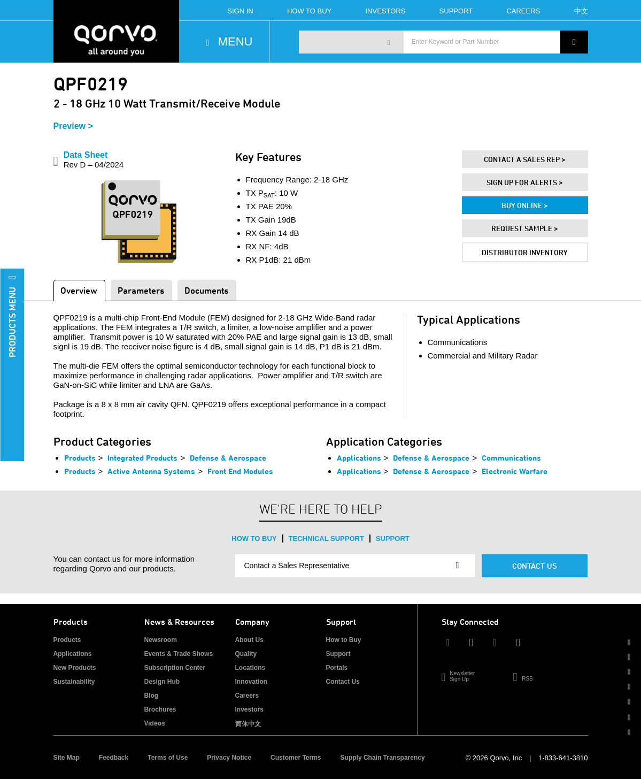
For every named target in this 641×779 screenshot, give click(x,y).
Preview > (73, 126)
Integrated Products (142, 457)
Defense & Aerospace (228, 457)
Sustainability (74, 681)
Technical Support (326, 538)
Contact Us (534, 565)
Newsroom (160, 640)
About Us (249, 640)
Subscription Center (175, 667)
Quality (246, 654)
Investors (385, 11)
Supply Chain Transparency (383, 757)
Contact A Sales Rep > (525, 159)
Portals (337, 667)
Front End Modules (240, 471)
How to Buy (253, 538)
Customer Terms (296, 757)
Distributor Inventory (525, 252)
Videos (154, 723)
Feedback (113, 757)
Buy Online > (524, 205)
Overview (78, 290)
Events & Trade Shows (178, 654)
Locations (250, 667)
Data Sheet (94, 159)
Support (456, 11)
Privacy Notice (229, 757)
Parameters (141, 290)
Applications (359, 457)
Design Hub (162, 681)
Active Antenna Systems (151, 471)
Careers (523, 11)
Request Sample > (524, 228)
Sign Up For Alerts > (524, 182)
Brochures (160, 709)
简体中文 (248, 724)
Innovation (251, 681)
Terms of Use (168, 757)
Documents (206, 290)
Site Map (66, 757)
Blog (151, 695)
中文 (581, 11)
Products (80, 457)
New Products (74, 667)
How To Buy (309, 11)
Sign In (240, 11)
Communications (511, 457)
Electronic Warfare (514, 471)
